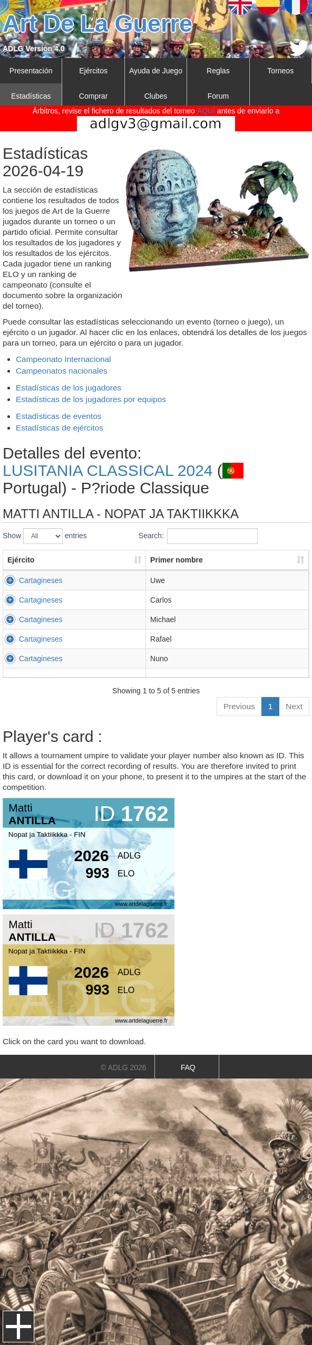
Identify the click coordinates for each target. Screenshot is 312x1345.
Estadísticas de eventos (59, 416)
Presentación (31, 70)
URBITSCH (250, 580)
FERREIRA (250, 600)
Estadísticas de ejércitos (59, 427)
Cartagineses (41, 580)
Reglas (218, 70)
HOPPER (246, 619)
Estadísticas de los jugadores (68, 387)
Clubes (156, 96)
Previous (239, 706)
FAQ (188, 1067)
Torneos (280, 70)
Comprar (93, 96)
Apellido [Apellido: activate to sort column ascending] (245, 560)
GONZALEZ (251, 658)
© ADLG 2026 (124, 1067)
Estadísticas (31, 96)
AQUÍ (206, 111)
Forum (218, 96)
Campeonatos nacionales (62, 370)
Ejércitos (93, 70)
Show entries (45, 536)
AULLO (243, 639)
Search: (198, 536)
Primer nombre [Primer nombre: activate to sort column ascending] (138, 560)
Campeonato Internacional (63, 359)
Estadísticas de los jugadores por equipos (91, 399)
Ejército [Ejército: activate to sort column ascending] (20, 560)
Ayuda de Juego (155, 70)
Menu (18, 1326)
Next (294, 706)
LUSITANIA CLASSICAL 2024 (108, 470)
